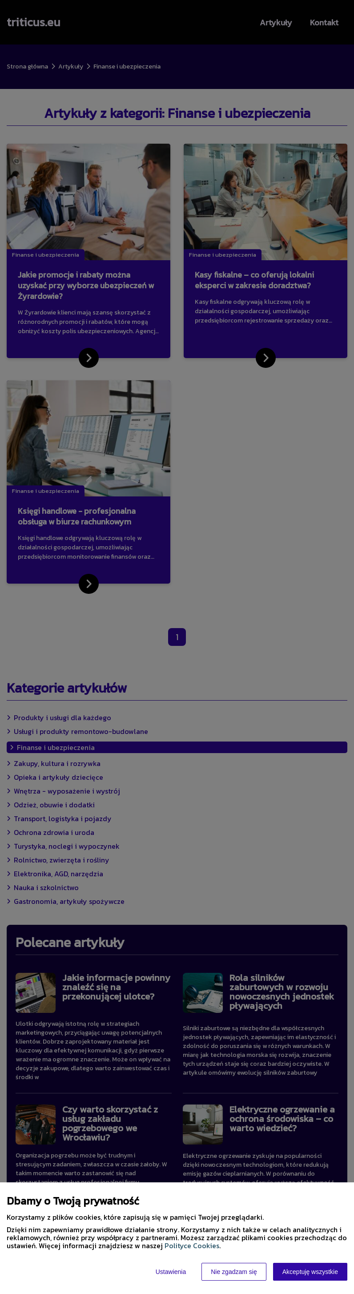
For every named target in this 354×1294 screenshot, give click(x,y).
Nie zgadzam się (234, 1271)
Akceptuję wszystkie (310, 1271)
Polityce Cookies (192, 1245)
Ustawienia (171, 1271)
